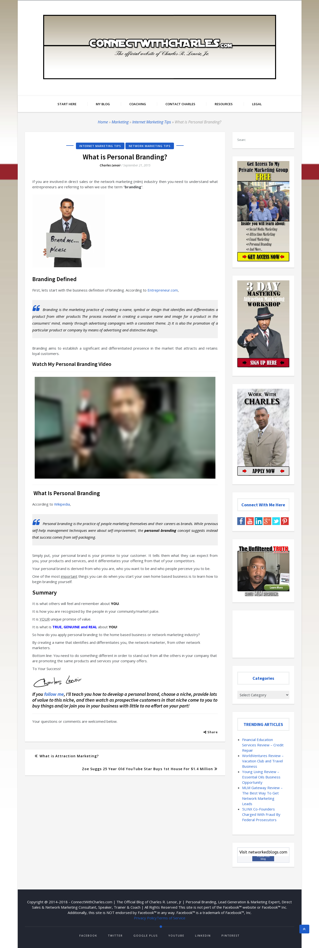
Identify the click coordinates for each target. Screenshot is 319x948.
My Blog (103, 104)
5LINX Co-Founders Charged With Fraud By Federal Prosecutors (261, 814)
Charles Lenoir (110, 165)
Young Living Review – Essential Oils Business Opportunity (261, 777)
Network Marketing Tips (150, 146)
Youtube (176, 935)
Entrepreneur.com (162, 290)
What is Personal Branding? (125, 156)
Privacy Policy (145, 917)
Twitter (115, 935)
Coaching (137, 104)
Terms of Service (171, 917)
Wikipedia (62, 504)
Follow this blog (263, 857)
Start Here (66, 104)
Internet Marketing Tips (151, 122)
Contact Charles (180, 104)
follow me (53, 694)
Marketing (120, 122)
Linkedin (203, 935)
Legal (257, 104)
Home (103, 122)
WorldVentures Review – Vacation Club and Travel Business (263, 761)
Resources (224, 104)
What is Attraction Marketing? (69, 756)
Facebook (88, 935)
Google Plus (145, 935)
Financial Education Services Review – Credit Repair (263, 745)
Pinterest (230, 935)
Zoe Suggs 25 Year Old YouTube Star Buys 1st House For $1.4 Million (147, 769)
